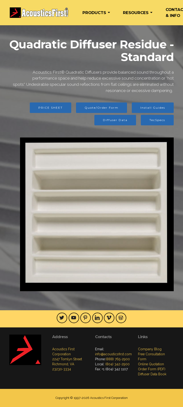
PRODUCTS (94, 12)
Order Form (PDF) (151, 369)
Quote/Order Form (101, 107)
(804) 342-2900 (117, 364)
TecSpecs (157, 120)
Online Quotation (151, 364)
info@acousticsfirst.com (113, 354)
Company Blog (150, 349)
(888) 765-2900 (118, 359)
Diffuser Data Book (152, 374)
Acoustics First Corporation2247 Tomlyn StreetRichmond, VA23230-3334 (67, 359)
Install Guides (152, 107)
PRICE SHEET (50, 107)
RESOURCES (135, 12)
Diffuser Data (115, 120)
